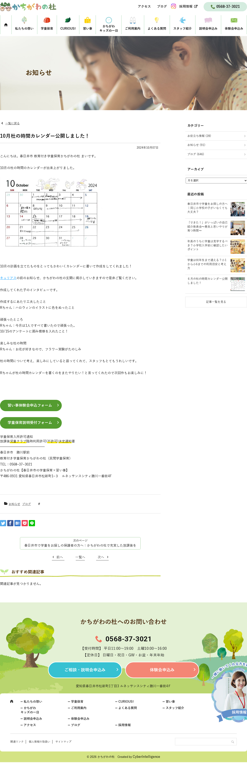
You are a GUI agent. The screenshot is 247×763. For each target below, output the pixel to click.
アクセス (144, 6)
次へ (101, 557)
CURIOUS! (68, 28)
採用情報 (185, 6)
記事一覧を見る (216, 301)
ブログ (162, 6)
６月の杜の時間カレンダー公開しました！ (207, 281)
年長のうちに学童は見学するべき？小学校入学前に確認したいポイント (207, 245)
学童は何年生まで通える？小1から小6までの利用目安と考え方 (206, 264)
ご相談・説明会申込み (85, 670)
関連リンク (17, 741)
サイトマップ (63, 741)
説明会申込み (208, 28)
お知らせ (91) (196, 145)
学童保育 (47, 28)
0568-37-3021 (128, 639)
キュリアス (8, 278)
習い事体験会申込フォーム (30, 405)
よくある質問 (157, 28)
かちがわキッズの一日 (108, 28)
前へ (59, 557)
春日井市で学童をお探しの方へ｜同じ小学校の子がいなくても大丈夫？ (207, 208)
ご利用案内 (132, 28)
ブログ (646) (195, 154)
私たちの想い (24, 28)
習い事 (87, 28)
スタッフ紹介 (182, 28)
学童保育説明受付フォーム (30, 423)
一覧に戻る (12, 123)
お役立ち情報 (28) (199, 136)
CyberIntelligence (146, 757)
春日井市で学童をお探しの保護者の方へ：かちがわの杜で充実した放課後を (80, 545)
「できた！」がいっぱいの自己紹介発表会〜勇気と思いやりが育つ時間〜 (207, 226)
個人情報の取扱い (39, 741)
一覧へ (80, 557)
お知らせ (14, 504)
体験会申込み (234, 28)
